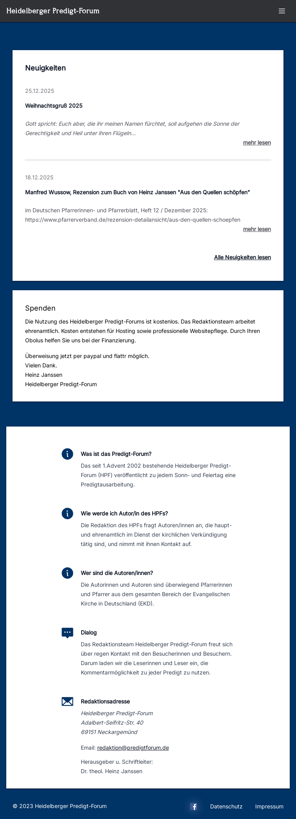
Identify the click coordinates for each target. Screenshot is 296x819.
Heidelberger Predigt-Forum (52, 10)
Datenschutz (226, 806)
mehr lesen (257, 142)
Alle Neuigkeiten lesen (242, 257)
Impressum (269, 806)
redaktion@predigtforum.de (133, 747)
